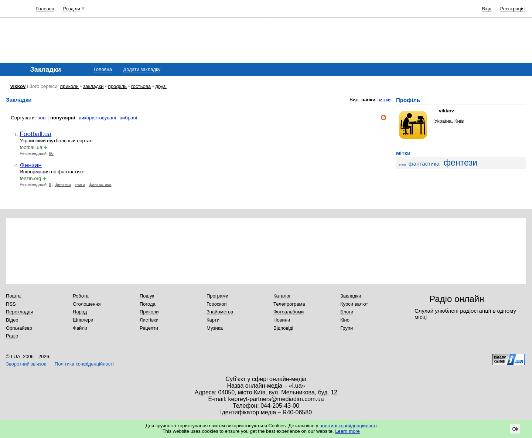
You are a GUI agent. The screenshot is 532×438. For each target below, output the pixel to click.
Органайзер (19, 328)
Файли (80, 328)
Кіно (344, 320)
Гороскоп (216, 304)
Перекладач (19, 312)
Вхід (487, 8)
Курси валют (354, 304)
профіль (117, 86)
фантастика (100, 184)
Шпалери (83, 320)
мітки (385, 99)
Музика (215, 328)
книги (80, 184)
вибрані (128, 117)
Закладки (350, 296)
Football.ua (35, 133)
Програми (217, 296)
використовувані (97, 117)
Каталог (282, 296)
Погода (148, 304)
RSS (11, 304)
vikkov (17, 86)
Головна (45, 8)
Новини (281, 320)
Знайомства (220, 312)
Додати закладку (141, 69)
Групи (346, 328)
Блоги (346, 312)
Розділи (71, 8)
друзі (161, 86)
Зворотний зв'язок (26, 364)
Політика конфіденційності (84, 364)
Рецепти (149, 328)
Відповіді (283, 328)
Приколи (149, 312)
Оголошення (87, 304)
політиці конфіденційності (348, 425)
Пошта (13, 296)
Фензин (31, 165)
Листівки (149, 320)
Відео (12, 320)
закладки (93, 86)
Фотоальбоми (288, 312)
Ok (515, 429)
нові (42, 117)
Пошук (147, 296)
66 (51, 153)
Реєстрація (512, 8)
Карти (213, 320)
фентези (63, 184)
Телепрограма (289, 304)
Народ (80, 312)
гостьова (141, 86)
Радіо (12, 336)
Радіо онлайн (456, 299)
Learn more (347, 431)
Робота (81, 296)
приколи (69, 86)
